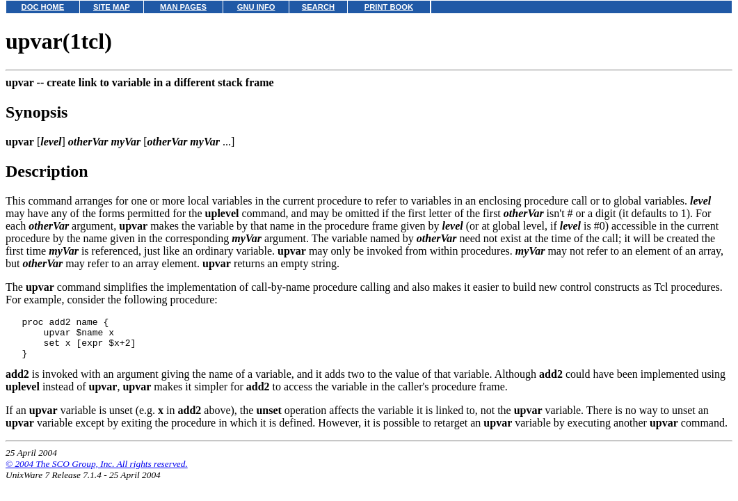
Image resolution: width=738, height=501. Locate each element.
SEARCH (318, 7)
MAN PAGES (183, 7)
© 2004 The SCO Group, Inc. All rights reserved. (97, 472)
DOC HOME (43, 7)
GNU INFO (256, 7)
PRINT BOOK (388, 7)
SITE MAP (111, 7)
